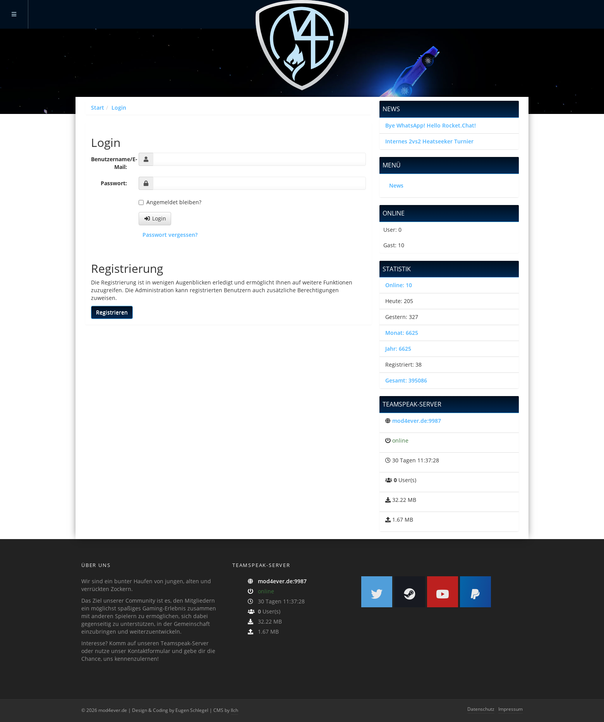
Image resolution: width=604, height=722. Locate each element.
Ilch (234, 710)
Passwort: (114, 183)
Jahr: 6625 (398, 348)
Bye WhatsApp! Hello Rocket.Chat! (430, 125)
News (396, 185)
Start (97, 107)
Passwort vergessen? (169, 234)
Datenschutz (480, 709)
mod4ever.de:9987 (416, 420)
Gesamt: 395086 (406, 380)
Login (119, 107)
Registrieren (112, 312)
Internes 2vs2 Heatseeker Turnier (429, 141)
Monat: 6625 (401, 332)
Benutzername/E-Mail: (112, 163)
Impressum (510, 709)
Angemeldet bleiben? (170, 202)
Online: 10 (398, 285)
